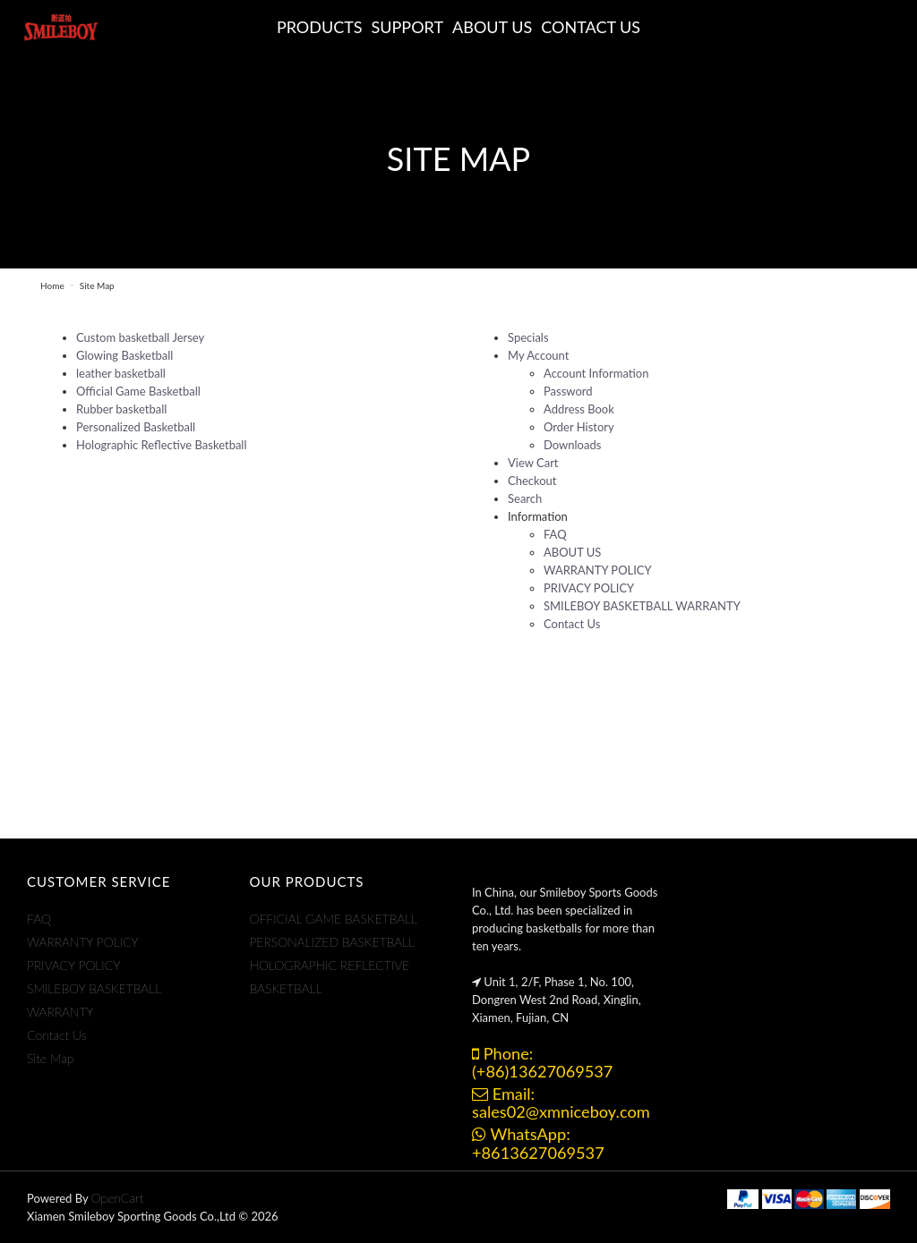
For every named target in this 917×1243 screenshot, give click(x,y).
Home (52, 285)
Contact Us (572, 624)
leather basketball (121, 373)
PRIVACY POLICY (589, 588)
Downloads (572, 445)
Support (408, 27)
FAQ (555, 534)
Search (525, 498)
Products (320, 27)
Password (568, 391)
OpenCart (117, 1197)
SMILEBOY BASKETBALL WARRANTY (642, 606)
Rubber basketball (121, 409)
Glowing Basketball (124, 355)
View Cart (533, 462)
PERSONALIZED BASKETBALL (333, 941)
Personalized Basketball (135, 427)
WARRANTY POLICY (598, 570)
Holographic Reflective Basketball (161, 445)
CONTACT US (590, 27)
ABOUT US (492, 27)
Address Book (579, 409)
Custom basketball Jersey (140, 337)
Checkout (532, 480)
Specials (528, 337)
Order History (579, 427)
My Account (538, 355)
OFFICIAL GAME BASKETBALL (334, 918)
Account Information (596, 373)
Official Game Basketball (138, 391)
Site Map (97, 285)
